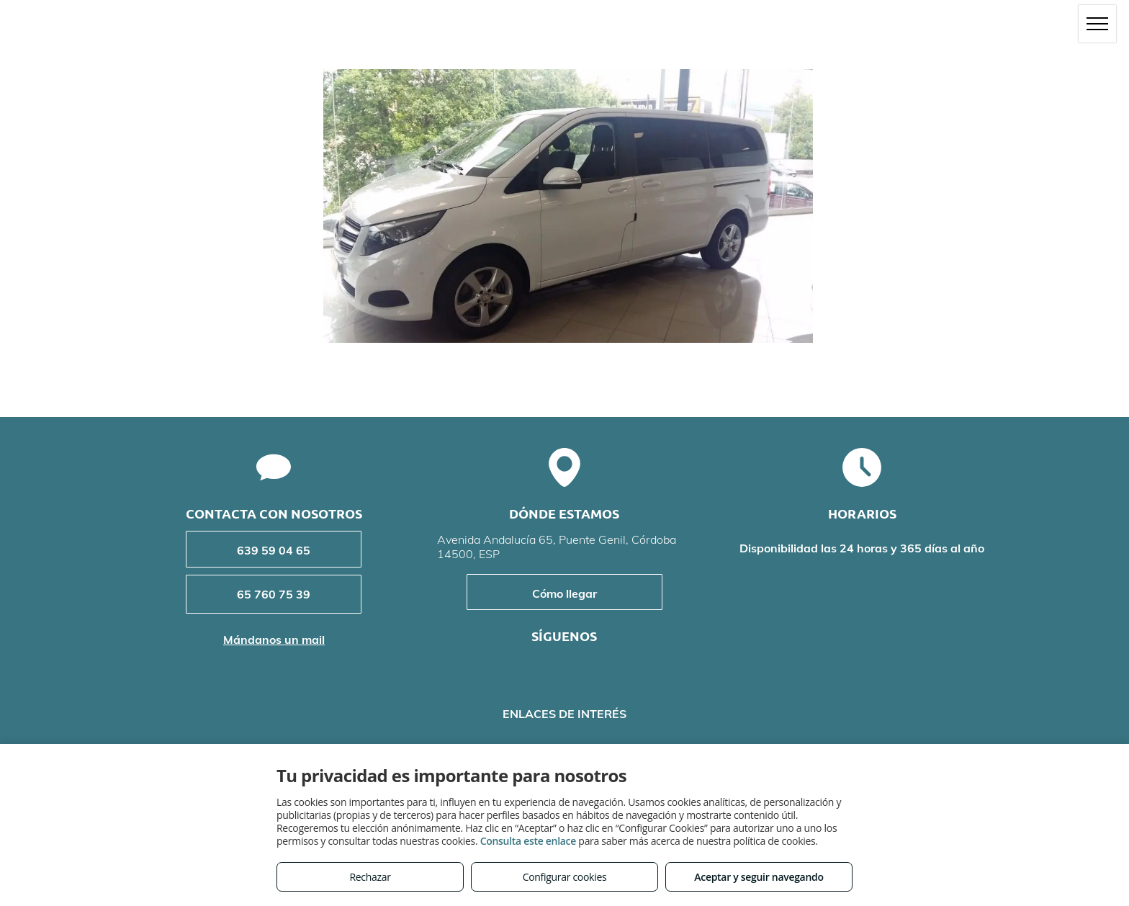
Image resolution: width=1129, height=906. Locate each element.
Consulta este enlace (528, 841)
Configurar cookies (565, 877)
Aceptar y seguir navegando (758, 877)
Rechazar (369, 877)
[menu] (1097, 23)
